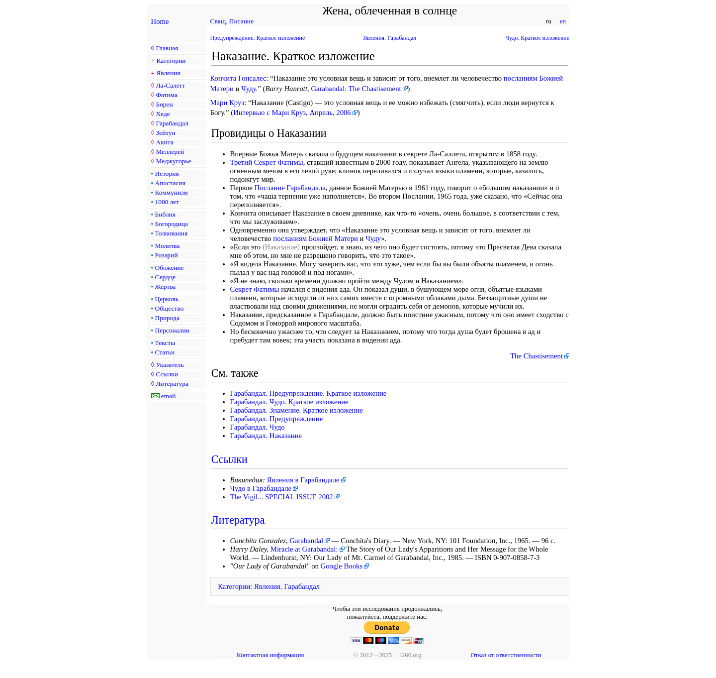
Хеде (163, 113)
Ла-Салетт (170, 85)
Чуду (373, 238)
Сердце (165, 277)
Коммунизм (171, 192)
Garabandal (306, 541)
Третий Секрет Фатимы (266, 162)
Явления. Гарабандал (389, 37)
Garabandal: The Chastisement (356, 89)
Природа (167, 318)
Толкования (171, 233)
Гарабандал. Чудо (257, 427)
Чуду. (249, 89)
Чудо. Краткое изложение (537, 37)
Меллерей (170, 151)
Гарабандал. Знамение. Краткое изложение (296, 410)
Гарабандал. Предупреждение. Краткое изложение (308, 393)
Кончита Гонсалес (238, 78)
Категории (171, 60)
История (167, 173)
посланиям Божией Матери (315, 238)
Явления (168, 73)
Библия (165, 214)
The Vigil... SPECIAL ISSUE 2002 (281, 497)
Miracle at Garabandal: (304, 549)
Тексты (165, 342)
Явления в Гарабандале (303, 480)
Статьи (165, 352)
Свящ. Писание (232, 21)
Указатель (169, 364)
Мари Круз (227, 103)
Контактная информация (270, 655)
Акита (164, 142)
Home (160, 21)
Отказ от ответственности (505, 655)
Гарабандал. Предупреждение (276, 419)
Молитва (167, 245)
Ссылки (167, 374)
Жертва (165, 286)
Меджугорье (173, 161)
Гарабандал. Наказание (266, 436)
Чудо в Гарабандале (261, 488)
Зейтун (165, 132)
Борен (164, 104)
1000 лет (167, 202)
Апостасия (170, 183)
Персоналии (172, 330)
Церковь (167, 299)
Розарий (166, 255)
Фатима (167, 95)
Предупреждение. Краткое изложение (257, 37)
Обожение (169, 267)
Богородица (171, 223)
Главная (167, 48)
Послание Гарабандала (290, 188)
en (562, 21)
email (168, 396)
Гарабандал (172, 123)
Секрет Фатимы (254, 289)
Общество (169, 308)
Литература (172, 383)
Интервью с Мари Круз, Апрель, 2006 (292, 112)
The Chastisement (536, 356)
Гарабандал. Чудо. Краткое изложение (289, 402)
